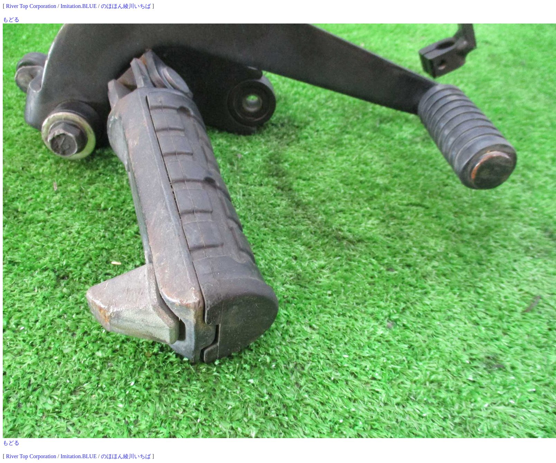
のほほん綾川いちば (126, 6)
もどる (11, 19)
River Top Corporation (31, 6)
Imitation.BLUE (78, 6)
